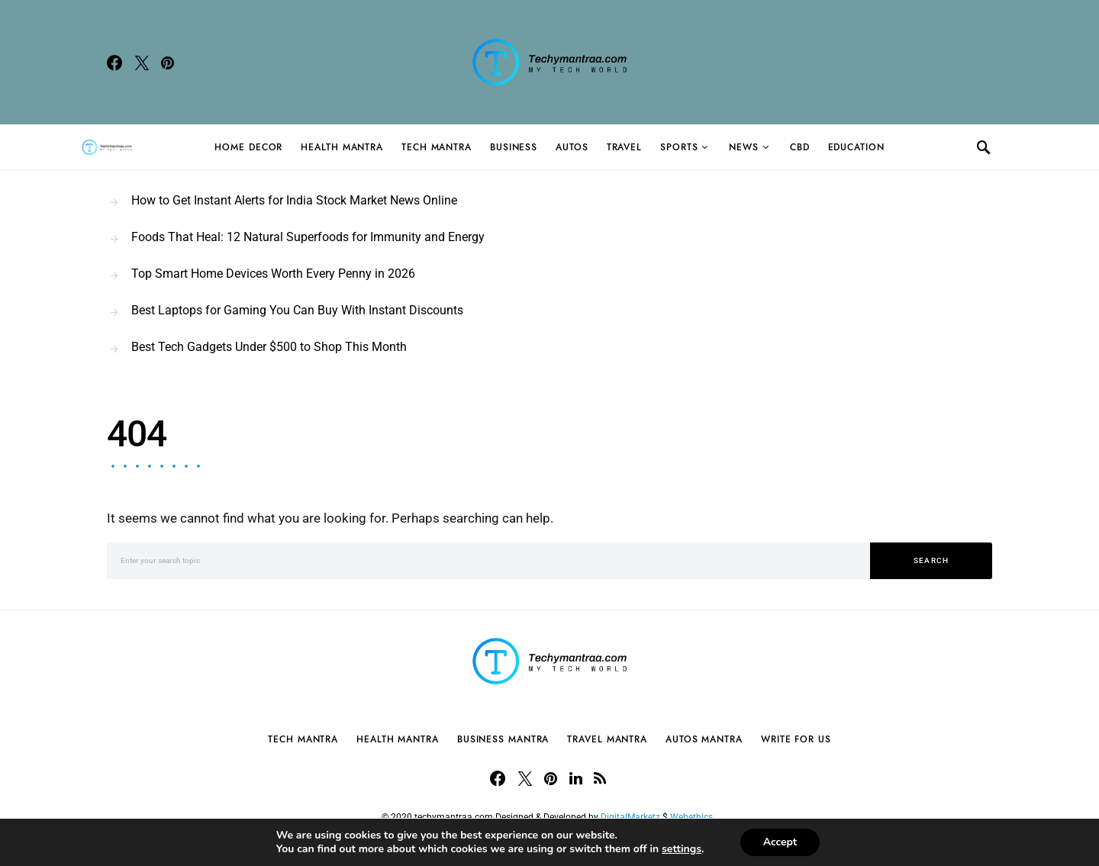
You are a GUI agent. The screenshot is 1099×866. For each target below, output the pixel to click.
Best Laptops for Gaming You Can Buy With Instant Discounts (297, 310)
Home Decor (248, 147)
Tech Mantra (436, 147)
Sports (679, 147)
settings (681, 849)
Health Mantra (342, 147)
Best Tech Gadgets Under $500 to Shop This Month (269, 347)
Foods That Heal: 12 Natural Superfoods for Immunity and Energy (308, 237)
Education (856, 147)
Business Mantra (503, 739)
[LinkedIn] (575, 778)
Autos (572, 147)
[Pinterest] (167, 62)
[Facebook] (114, 62)
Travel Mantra (607, 739)
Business (513, 147)
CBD (800, 147)
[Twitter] (142, 62)
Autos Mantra (704, 739)
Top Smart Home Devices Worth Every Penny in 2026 (273, 273)
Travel (624, 147)
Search (931, 560)
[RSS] (600, 778)
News (744, 147)
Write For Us (796, 739)
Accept (780, 842)
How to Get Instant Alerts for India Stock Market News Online (294, 200)
